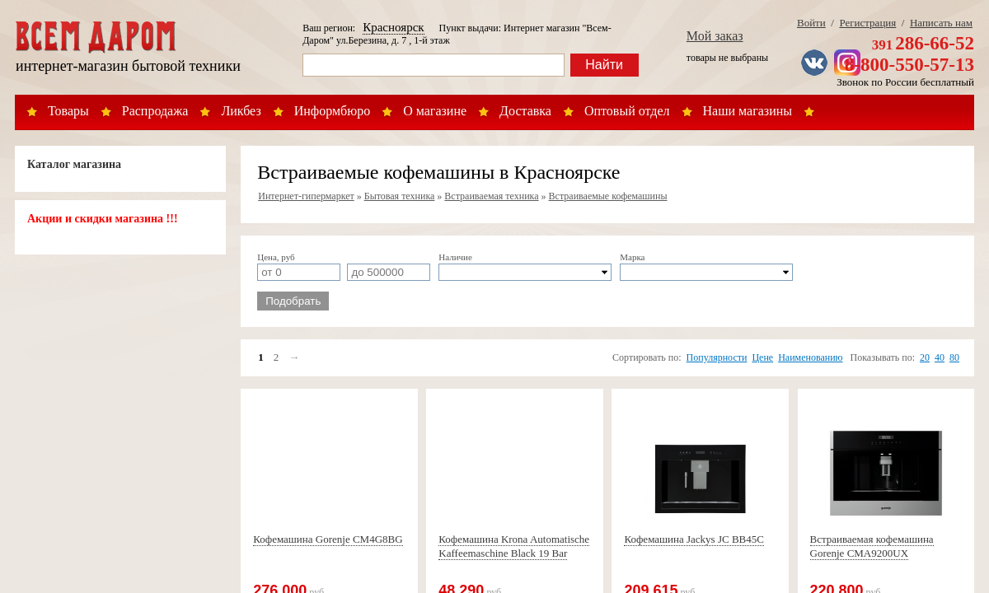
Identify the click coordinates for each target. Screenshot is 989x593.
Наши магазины (748, 111)
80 (954, 357)
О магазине (434, 111)
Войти (811, 22)
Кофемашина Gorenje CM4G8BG (327, 539)
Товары (68, 111)
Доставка (525, 111)
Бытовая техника (399, 196)
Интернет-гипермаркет (306, 196)
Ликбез (240, 111)
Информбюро (332, 111)
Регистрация (867, 22)
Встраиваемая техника (491, 196)
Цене (762, 357)
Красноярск (393, 27)
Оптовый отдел (627, 111)
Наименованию (810, 357)
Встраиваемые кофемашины (608, 196)
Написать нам (941, 22)
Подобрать (293, 301)
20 (925, 357)
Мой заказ (715, 36)
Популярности (717, 357)
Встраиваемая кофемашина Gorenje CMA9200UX (872, 546)
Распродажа (155, 111)
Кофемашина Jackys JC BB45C (693, 539)
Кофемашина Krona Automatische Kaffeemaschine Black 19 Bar (513, 546)
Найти (604, 65)
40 (939, 357)
